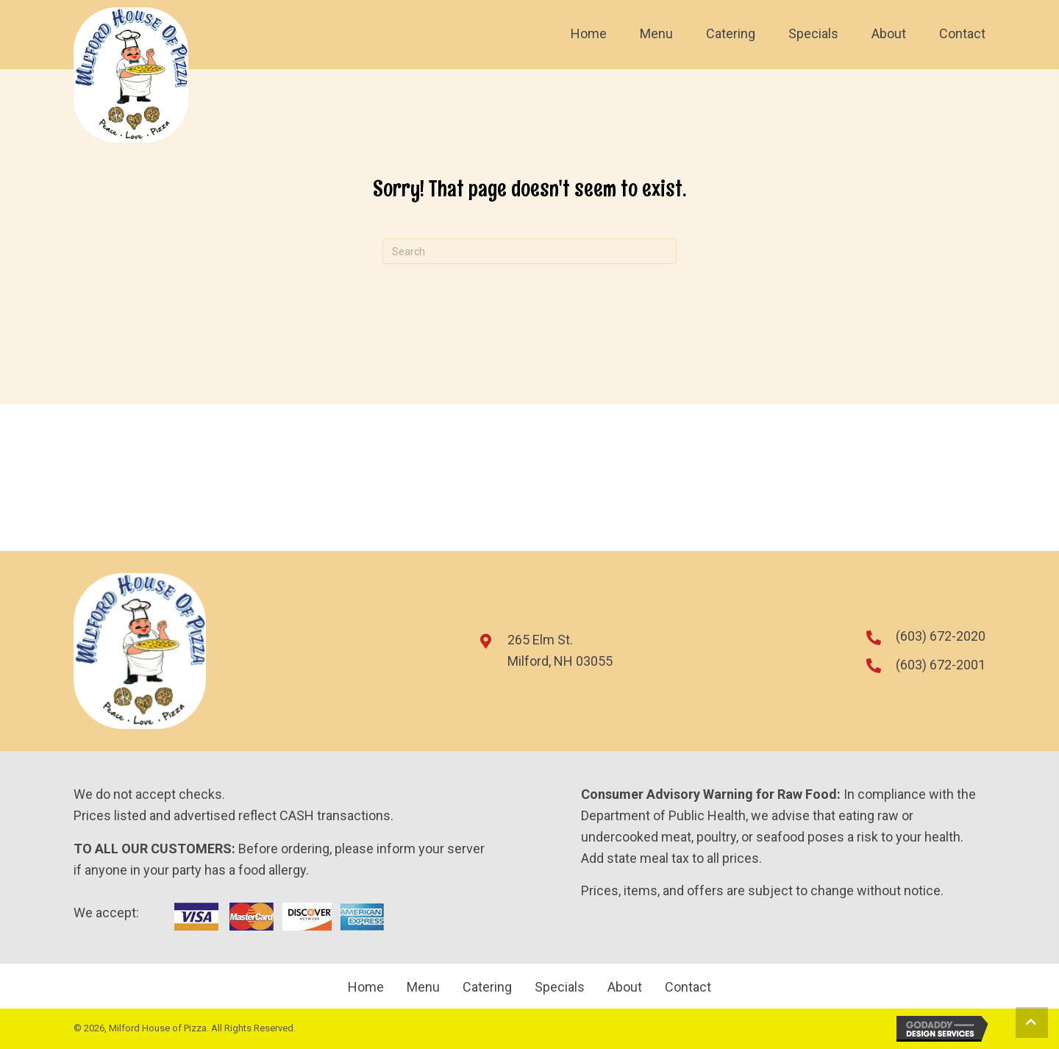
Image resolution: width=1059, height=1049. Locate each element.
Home (366, 987)
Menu (423, 987)
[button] (1032, 1022)
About (624, 987)
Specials (560, 987)
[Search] (529, 251)
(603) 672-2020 (940, 636)
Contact (688, 987)
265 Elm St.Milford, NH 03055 (560, 650)
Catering (487, 987)
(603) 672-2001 (940, 664)
